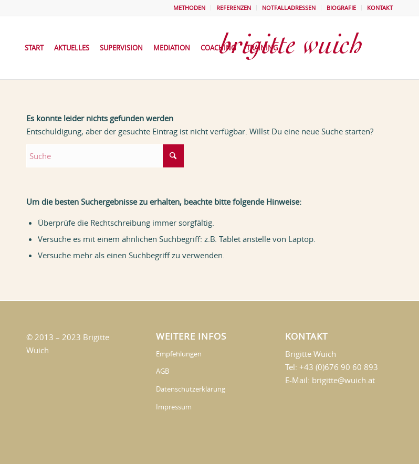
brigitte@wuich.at (343, 380)
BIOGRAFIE (341, 8)
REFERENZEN (233, 8)
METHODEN (189, 8)
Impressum (174, 407)
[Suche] (105, 155)
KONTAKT (380, 8)
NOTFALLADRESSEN (289, 8)
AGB (162, 371)
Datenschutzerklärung (190, 389)
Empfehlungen (179, 353)
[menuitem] (189, 7)
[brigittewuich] (301, 47)
